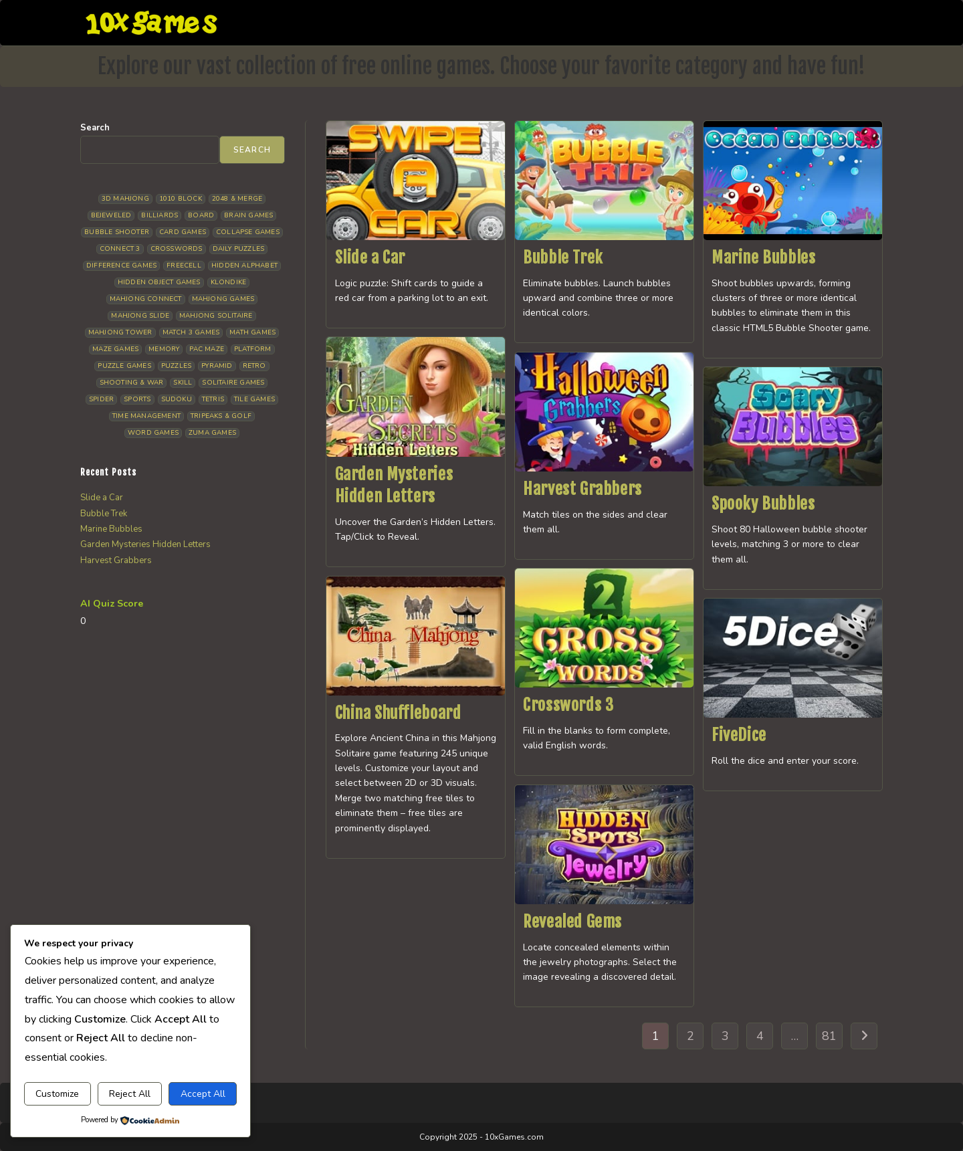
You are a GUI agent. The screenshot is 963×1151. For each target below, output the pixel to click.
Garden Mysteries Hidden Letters (145, 544)
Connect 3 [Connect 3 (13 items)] (120, 248)
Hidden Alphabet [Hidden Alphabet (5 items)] (244, 265)
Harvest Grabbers (582, 489)
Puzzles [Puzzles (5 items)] (176, 366)
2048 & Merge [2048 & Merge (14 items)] (237, 198)
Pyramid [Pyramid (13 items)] (216, 366)
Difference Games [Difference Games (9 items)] (121, 265)
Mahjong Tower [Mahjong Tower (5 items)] (120, 332)
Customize (57, 1093)
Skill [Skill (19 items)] (182, 382)
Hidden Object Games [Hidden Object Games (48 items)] (159, 282)
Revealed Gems (572, 922)
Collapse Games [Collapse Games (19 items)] (248, 232)
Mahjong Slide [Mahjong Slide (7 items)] (140, 315)
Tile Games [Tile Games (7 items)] (254, 399)
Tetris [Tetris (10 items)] (213, 399)
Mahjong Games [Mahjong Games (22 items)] (223, 299)
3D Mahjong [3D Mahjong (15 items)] (125, 198)
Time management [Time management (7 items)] (146, 416)
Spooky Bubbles (763, 504)
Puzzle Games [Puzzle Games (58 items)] (124, 366)
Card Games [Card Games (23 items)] (182, 232)
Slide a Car (370, 257)
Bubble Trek (563, 257)
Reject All (129, 1093)
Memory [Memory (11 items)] (163, 349)
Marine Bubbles (763, 257)
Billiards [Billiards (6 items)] (159, 215)
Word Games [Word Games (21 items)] (153, 432)
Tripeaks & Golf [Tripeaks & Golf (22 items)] (221, 416)
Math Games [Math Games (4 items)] (252, 332)
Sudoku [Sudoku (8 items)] (176, 399)
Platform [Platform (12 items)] (253, 349)
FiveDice (739, 735)
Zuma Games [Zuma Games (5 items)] (212, 432)
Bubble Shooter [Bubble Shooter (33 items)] (116, 232)
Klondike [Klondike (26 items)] (229, 282)
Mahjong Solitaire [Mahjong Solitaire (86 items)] (215, 315)
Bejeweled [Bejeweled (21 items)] (111, 215)
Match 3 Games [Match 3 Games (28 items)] (191, 332)
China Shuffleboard (398, 713)
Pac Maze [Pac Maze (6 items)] (206, 349)
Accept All (203, 1093)
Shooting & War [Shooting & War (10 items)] (132, 382)
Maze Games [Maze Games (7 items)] (115, 349)
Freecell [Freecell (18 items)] (184, 265)
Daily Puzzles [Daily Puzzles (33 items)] (239, 248)
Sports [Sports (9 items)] (137, 399)
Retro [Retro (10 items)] (254, 366)
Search (95, 128)
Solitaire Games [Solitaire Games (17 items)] (233, 382)
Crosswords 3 (568, 705)
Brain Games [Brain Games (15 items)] (248, 215)
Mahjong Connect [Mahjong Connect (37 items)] (146, 299)
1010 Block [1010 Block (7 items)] (180, 198)
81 (829, 1036)
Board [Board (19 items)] (201, 215)
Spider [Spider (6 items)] (101, 399)
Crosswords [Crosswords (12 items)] (176, 248)
